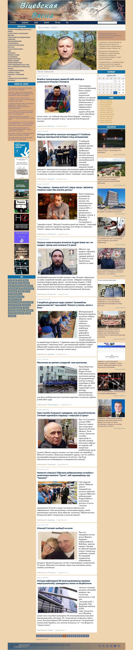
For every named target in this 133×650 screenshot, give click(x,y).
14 (57, 636)
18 (72, 636)
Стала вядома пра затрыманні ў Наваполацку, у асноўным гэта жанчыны (109, 150)
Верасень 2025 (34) (106, 116)
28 (111, 92)
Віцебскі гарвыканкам (15, 286)
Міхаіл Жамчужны (27, 288)
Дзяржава (51, 126)
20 (80, 636)
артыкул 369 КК (28, 302)
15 (60, 636)
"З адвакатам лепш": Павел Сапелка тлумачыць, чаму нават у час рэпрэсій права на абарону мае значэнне (21, 99)
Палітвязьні (52, 234)
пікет (10, 313)
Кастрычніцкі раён (14, 288)
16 (119, 87)
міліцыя (26, 307)
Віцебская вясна (24, 645)
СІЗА (10, 294)
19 (76, 636)
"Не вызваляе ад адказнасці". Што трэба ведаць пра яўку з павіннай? (20, 88)
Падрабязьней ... (62, 126)
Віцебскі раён (28, 286)
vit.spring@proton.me (21, 647)
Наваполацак (12, 291)
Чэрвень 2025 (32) (106, 122)
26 (103, 92)
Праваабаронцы (53, 405)
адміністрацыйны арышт (16, 297)
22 (115, 90)
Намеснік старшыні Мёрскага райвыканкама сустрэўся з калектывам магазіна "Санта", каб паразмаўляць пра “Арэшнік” (65, 475)
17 (68, 636)
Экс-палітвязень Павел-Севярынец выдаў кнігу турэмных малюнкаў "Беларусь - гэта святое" (110, 272)
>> (87, 636)
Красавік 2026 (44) (106, 103)
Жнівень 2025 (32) (106, 118)
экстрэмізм (12, 316)
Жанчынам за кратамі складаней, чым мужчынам (62, 363)
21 (111, 90)
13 (53, 636)
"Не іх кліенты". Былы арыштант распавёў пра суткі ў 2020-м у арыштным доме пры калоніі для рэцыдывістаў (21, 112)
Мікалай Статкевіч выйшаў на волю (55, 528)
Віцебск (11, 283)
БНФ (15, 280)
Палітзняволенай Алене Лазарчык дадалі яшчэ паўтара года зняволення (20, 138)
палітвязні (12, 310)
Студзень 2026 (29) (106, 108)
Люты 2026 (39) (105, 107)
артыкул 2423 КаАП (15, 305)
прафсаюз (29, 310)
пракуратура (20, 310)
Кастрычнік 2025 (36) (107, 114)
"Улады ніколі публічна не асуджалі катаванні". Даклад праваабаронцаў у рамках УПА (22, 118)
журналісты (26, 305)
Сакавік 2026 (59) (105, 105)
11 (45, 636)
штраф (28, 313)
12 (49, 636)
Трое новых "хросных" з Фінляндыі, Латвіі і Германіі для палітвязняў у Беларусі (21, 134)
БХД (20, 280)
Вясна (42, 15)
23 (119, 90)
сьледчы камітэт (19, 313)
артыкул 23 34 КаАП (15, 302)
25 (99, 92)
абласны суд (17, 294)
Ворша (26, 280)
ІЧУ (10, 280)
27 (107, 92)
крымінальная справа (15, 307)
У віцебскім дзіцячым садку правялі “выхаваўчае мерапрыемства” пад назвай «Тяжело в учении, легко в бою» (65, 305)
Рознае (50, 630)
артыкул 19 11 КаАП (15, 299)
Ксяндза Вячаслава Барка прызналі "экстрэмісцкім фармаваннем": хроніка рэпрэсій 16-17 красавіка (20, 129)
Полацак (21, 291)
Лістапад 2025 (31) (106, 112)
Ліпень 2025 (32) (105, 120)
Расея (27, 291)
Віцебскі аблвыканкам (22, 283)
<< (38, 636)
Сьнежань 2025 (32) (106, 110)
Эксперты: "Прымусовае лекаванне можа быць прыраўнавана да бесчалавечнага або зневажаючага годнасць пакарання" (21, 93)
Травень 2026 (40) (106, 101)
